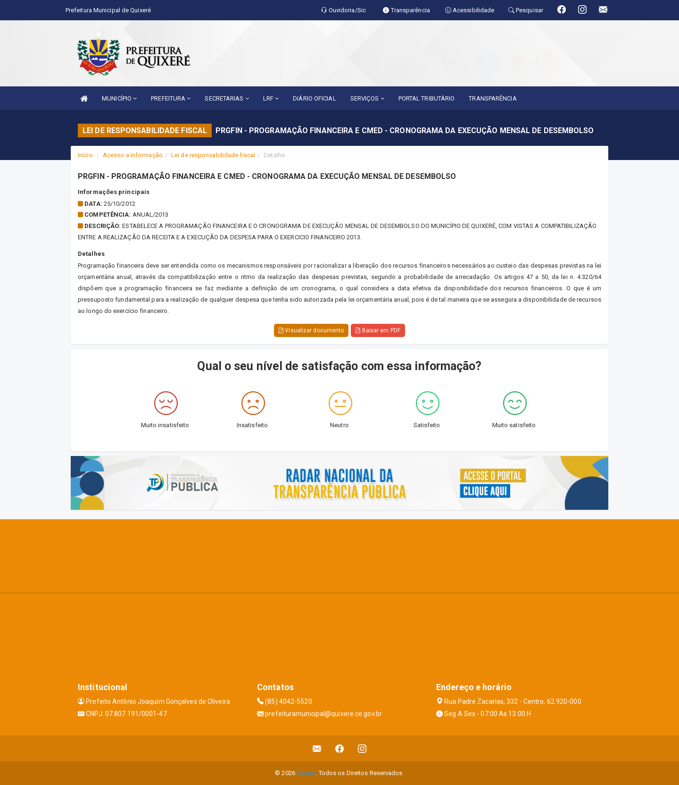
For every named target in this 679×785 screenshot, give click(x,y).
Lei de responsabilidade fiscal (213, 155)
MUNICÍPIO (119, 98)
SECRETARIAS (226, 98)
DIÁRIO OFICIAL (314, 98)
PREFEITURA (170, 98)
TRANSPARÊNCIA (492, 98)
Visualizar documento (311, 330)
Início (85, 155)
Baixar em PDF (378, 330)
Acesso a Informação (133, 155)
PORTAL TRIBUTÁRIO (426, 98)
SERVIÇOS (367, 98)
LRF (271, 98)
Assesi (306, 773)
